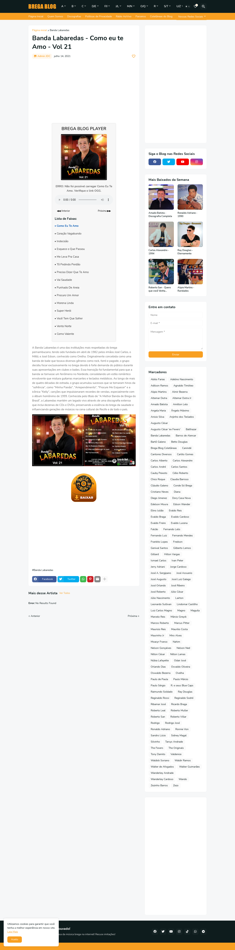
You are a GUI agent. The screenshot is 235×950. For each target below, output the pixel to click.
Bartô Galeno (158, 442)
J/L (117, 6)
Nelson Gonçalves (161, 648)
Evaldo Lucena (179, 523)
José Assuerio (184, 573)
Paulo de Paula (159, 679)
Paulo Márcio (180, 679)
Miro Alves (175, 635)
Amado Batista (159, 404)
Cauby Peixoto (159, 473)
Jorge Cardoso (178, 567)
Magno (181, 610)
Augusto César (159, 423)
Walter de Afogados (162, 766)
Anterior (35, 616)
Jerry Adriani (158, 567)
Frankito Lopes (159, 542)
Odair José (180, 660)
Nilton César (158, 654)
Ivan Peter (177, 560)
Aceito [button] (14, 939)
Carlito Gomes (185, 454)
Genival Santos (159, 548)
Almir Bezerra (179, 392)
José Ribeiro (178, 585)
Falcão (154, 529)
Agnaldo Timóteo (183, 385)
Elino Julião (157, 510)
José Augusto (158, 579)
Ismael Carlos (158, 560)
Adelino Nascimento (181, 379)
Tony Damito (158, 754)
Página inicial (39, 30)
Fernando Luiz (159, 535)
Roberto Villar (178, 716)
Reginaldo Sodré (183, 698)
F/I (105, 6)
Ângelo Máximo (180, 410)
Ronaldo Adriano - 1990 (187, 214)
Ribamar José (158, 704)
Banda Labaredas (59, 30)
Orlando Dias (158, 666)
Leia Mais (12, 931)
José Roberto (158, 592)
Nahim (176, 642)
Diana (177, 492)
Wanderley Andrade (162, 773)
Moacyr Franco (159, 642)
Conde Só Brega (182, 485)
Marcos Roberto (160, 623)
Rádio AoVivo (123, 16)
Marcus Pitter (181, 623)
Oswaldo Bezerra (160, 673)
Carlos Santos (179, 467)
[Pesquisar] (203, 6)
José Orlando (158, 585)
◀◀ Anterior (63, 211)
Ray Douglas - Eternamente (185, 252)
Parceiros (140, 16)
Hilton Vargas (172, 554)
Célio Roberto (180, 473)
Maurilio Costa (179, 629)
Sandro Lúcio (158, 735)
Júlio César (177, 592)
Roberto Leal (158, 710)
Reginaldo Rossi (160, 698)
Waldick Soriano (160, 760)
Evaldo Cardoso (180, 517)
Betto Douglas (179, 442)
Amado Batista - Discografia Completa (160, 214)
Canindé (186, 448)
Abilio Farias (158, 379)
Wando (183, 779)
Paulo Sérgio (158, 685)
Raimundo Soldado (162, 691)
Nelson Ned (183, 648)
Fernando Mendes (182, 535)
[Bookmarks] (195, 6)
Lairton (179, 598)
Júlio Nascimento (160, 598)
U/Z (178, 6)
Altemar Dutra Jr (181, 398)
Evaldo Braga (158, 517)
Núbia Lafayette (160, 660)
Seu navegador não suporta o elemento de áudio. (84, 200)
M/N (129, 6)
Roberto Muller (179, 710)
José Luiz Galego (181, 579)
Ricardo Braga (179, 704)
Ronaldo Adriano (160, 729)
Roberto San (158, 716)
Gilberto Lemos (182, 548)
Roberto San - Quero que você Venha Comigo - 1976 (160, 289)
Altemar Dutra (159, 398)
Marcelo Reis (158, 617)
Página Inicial (35, 16)
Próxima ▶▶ (104, 211)
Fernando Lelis (171, 529)
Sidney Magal (179, 735)
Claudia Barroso (179, 479)
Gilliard (155, 554)
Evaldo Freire (158, 523)
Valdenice (176, 754)
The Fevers (157, 748)
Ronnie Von (182, 729)
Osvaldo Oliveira (180, 666)
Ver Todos (64, 593)
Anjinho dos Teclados (181, 417)
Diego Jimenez (159, 498)
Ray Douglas (185, 691)
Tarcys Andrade (174, 741)
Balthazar (191, 429)
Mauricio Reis (158, 629)
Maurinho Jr (157, 635)
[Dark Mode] (188, 6)
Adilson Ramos (159, 385)
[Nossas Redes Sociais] (191, 16)
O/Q (143, 6)
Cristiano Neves (160, 492)
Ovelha (180, 673)
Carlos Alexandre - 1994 (159, 252)
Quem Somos (55, 16)
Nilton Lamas (177, 654)
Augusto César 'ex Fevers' (165, 429)
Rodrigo (155, 723)
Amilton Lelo (180, 404)
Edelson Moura (159, 504)
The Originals (176, 748)
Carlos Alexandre (182, 460)
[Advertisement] (84, 89)
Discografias (74, 16)
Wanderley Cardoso (162, 779)
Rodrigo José (172, 723)
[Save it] (134, 56)
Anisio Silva (157, 417)
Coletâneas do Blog (161, 16)
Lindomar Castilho (187, 604)
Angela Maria (158, 410)
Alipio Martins (159, 392)
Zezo (175, 785)
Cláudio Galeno (159, 485)
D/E (94, 6)
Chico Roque (158, 479)
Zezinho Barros (159, 785)
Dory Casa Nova (181, 498)
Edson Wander (181, 504)
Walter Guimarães (189, 766)
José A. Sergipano (161, 573)
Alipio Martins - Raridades (186, 289)
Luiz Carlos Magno (161, 610)
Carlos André (158, 467)
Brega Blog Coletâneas (164, 448)
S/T (166, 6)
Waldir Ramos (183, 760)
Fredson (177, 542)
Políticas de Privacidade (98, 16)
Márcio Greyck (179, 617)
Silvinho (155, 741)
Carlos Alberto (159, 460)
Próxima (132, 616)
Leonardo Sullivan (161, 604)
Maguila (195, 610)
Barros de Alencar (186, 435)
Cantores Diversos (161, 454)
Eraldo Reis (175, 510)
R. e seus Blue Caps (182, 685)
